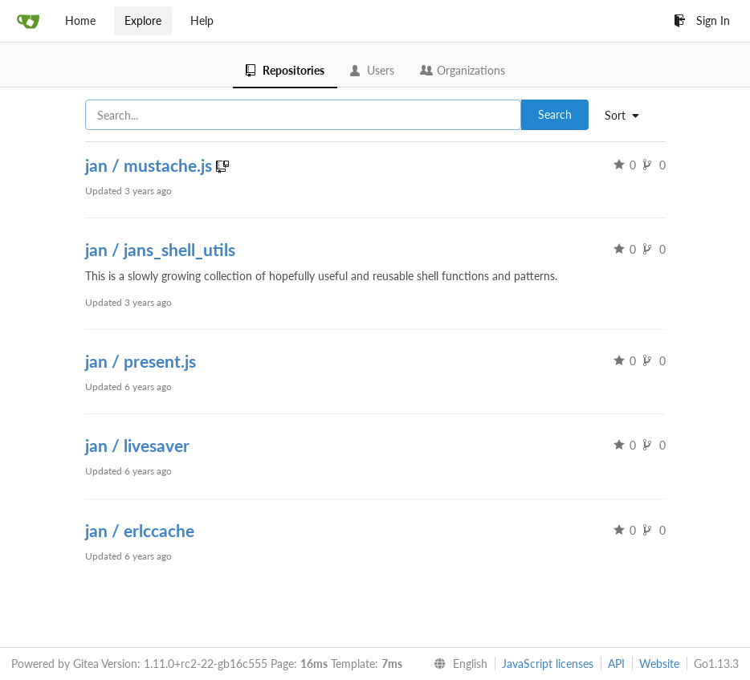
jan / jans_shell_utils (160, 249)
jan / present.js (140, 361)
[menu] (628, 115)
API (616, 663)
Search (555, 114)
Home (80, 20)
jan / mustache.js (150, 165)
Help (202, 20)
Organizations (462, 70)
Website (659, 663)
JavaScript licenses (547, 663)
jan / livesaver (137, 445)
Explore (142, 20)
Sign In (702, 20)
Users (372, 70)
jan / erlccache (139, 530)
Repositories (285, 70)
